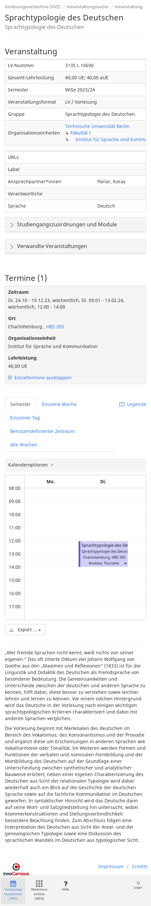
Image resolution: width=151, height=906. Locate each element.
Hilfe (65, 886)
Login (138, 885)
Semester (20, 404)
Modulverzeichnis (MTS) (39, 891)
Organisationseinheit (32, 338)
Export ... (25, 629)
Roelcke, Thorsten (104, 563)
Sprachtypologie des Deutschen (112, 545)
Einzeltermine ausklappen (40, 377)
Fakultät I (80, 133)
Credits (140, 866)
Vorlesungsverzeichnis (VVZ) (32, 7)
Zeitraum (18, 292)
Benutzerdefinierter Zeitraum (42, 431)
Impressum (110, 866)
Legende (132, 404)
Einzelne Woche (59, 404)
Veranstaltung (128, 7)
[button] (125, 563)
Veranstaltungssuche (87, 7)
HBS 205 (54, 326)
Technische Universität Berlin (97, 126)
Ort (12, 318)
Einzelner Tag (25, 418)
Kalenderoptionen (28, 465)
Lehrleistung (22, 358)
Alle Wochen (23, 444)
